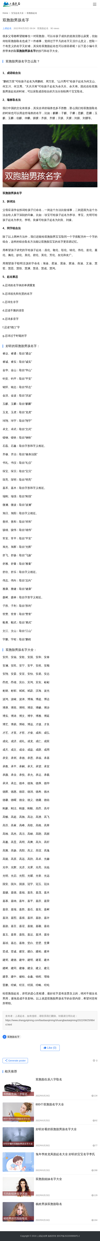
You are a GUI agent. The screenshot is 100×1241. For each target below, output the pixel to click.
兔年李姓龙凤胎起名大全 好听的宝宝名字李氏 (65, 1154)
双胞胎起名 (42, 28)
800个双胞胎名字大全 (50, 1104)
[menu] (94, 4)
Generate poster (15, 1060)
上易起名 (7, 28)
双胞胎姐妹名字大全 (49, 1179)
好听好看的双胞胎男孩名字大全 (56, 1129)
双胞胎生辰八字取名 (49, 1079)
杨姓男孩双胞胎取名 (49, 1204)
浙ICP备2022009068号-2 (68, 1236)
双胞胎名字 (13, 1036)
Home (5, 13)
